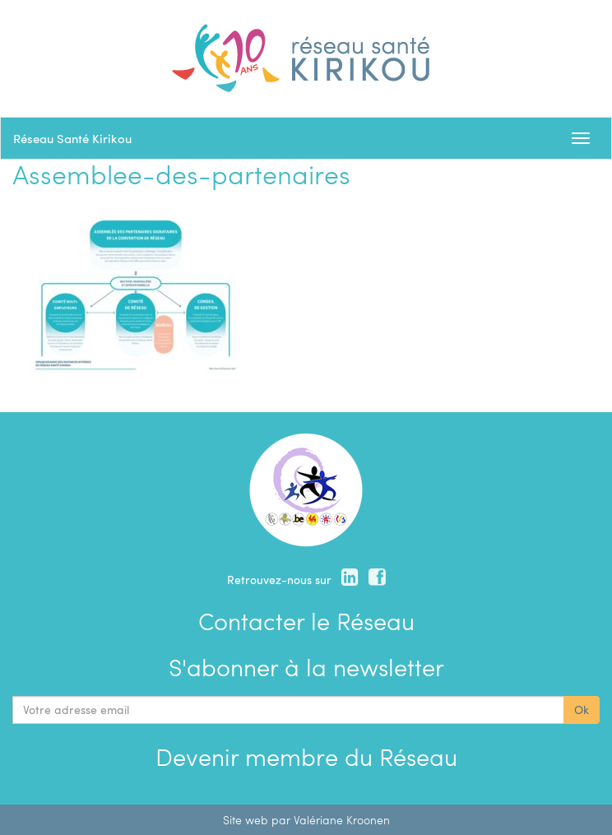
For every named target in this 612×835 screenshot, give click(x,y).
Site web (245, 820)
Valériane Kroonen (342, 820)
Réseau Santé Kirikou (72, 138)
